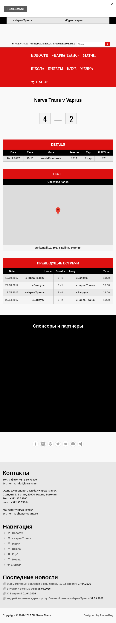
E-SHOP (39, 82)
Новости (39, 55)
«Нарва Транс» (65, 55)
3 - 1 (60, 277)
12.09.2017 (11, 277)
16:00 (106, 299)
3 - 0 (60, 292)
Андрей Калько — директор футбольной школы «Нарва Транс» (48, 598)
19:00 (106, 277)
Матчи (89, 55)
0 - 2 (60, 299)
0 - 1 (60, 285)
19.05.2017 (11, 292)
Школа (37, 69)
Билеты (55, 69)
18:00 (106, 285)
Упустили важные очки (22, 588)
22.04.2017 (11, 299)
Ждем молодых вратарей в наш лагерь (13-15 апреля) (42, 583)
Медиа (86, 69)
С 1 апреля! (14, 593)
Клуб (72, 69)
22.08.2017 (11, 285)
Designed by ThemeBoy (98, 615)
